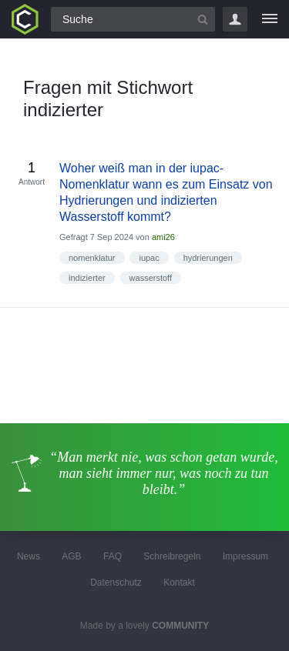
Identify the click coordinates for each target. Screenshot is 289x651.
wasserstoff (150, 277)
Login (235, 19)
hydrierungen (208, 257)
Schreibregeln (171, 556)
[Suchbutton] (202, 19)
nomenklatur (92, 257)
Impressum (245, 556)
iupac (149, 257)
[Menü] (269, 19)
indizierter (87, 277)
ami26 (163, 237)
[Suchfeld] (133, 19)
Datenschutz (116, 582)
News (28, 556)
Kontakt (179, 582)
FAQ (112, 556)
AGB (71, 556)
